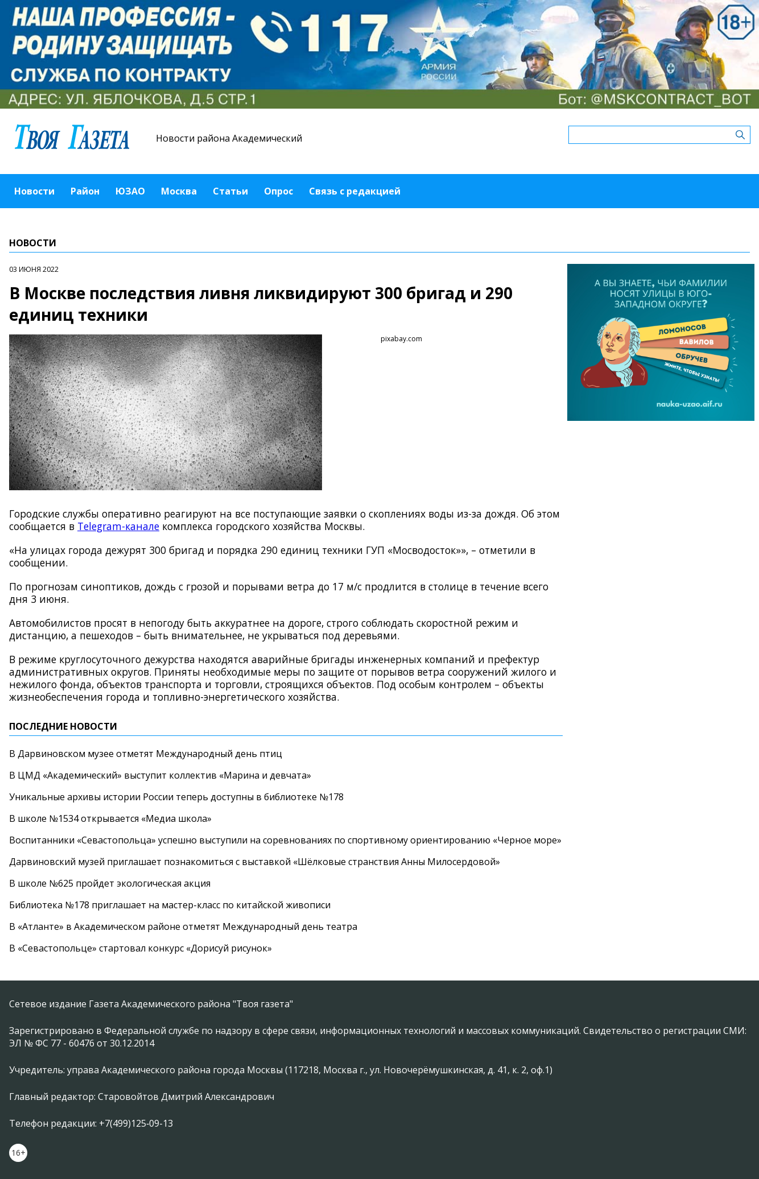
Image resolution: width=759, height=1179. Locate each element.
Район (85, 191)
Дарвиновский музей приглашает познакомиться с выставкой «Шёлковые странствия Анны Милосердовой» (254, 861)
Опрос (278, 191)
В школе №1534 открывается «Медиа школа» (110, 818)
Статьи (230, 191)
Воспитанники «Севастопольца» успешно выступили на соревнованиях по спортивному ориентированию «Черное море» (285, 840)
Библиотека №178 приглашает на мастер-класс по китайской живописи (170, 905)
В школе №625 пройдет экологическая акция (110, 883)
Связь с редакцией (355, 191)
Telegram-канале (118, 526)
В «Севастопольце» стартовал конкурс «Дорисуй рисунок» (140, 948)
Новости (34, 191)
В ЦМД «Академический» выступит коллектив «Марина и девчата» (160, 775)
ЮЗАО (130, 191)
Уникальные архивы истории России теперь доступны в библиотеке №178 (176, 797)
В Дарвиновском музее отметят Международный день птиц (145, 753)
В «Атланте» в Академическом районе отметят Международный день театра (183, 926)
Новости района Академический (229, 138)
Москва (179, 191)
